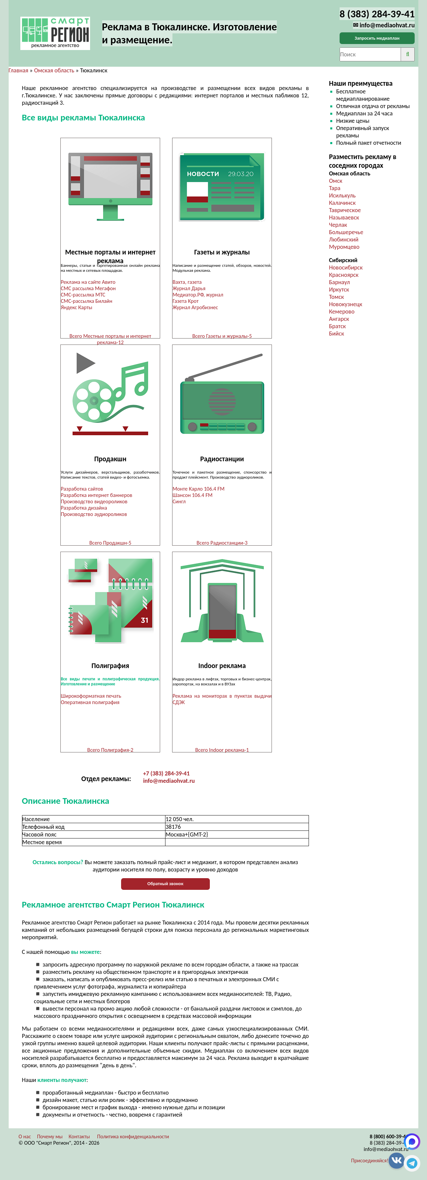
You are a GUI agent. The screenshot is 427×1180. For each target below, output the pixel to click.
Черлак (338, 224)
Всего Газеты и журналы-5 (222, 336)
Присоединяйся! (370, 1163)
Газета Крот (185, 301)
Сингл (178, 502)
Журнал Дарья (188, 288)
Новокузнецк (345, 304)
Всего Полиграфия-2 (110, 751)
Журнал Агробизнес (195, 307)
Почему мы (50, 1139)
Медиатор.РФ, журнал (197, 294)
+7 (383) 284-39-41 (166, 776)
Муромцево (344, 246)
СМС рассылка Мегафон (88, 288)
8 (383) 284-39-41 (389, 1145)
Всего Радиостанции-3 (222, 544)
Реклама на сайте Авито (88, 282)
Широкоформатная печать (91, 697)
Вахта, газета (186, 282)
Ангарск (339, 319)
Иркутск (339, 289)
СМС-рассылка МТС (83, 294)
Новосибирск (346, 267)
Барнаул (339, 282)
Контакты (79, 1139)
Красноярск (344, 274)
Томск (336, 297)
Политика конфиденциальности (133, 1139)
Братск (337, 326)
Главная (18, 70)
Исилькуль (342, 195)
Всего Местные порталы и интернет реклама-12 (110, 339)
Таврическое (345, 210)
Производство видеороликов (94, 502)
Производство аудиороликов (94, 515)
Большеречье (346, 232)
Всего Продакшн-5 (110, 544)
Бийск (336, 333)
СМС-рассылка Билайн (86, 301)
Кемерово (342, 311)
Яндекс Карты (76, 307)
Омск (335, 180)
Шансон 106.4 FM (192, 496)
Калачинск (342, 202)
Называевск (344, 217)
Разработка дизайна (84, 509)
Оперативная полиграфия (90, 704)
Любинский (343, 239)
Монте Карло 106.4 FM (198, 490)
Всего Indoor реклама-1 (222, 751)
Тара (334, 188)
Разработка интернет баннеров (96, 496)
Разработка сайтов (82, 490)
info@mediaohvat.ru (169, 783)
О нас (25, 1139)
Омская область (54, 70)
